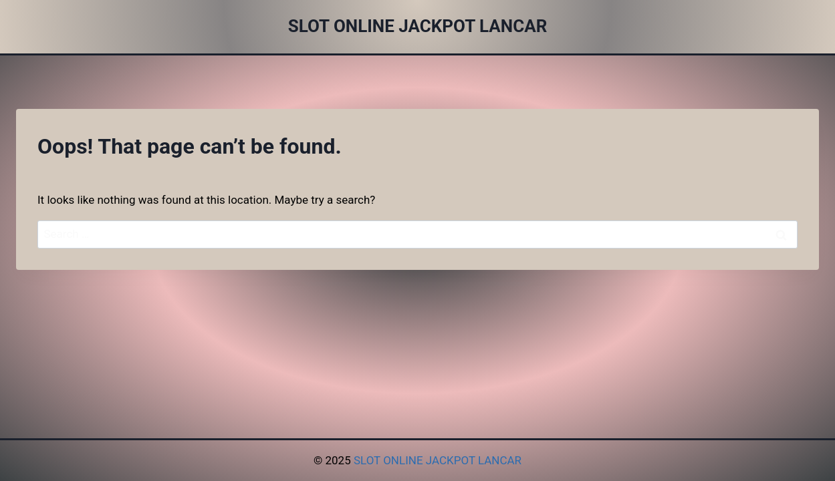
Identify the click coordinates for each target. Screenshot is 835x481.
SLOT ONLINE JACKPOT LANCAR (437, 460)
